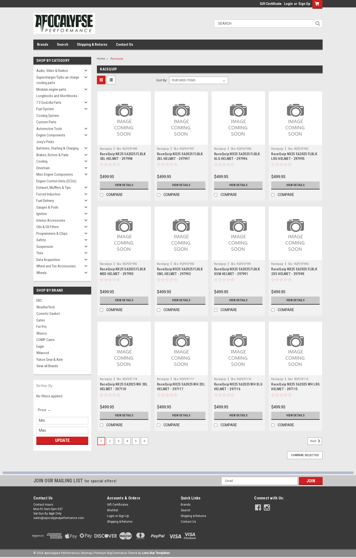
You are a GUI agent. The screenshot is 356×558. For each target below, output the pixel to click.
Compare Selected (305, 455)
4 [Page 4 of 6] (127, 441)
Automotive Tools (49, 129)
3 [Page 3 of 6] (118, 441)
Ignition (41, 214)
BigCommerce (117, 553)
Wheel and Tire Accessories (56, 266)
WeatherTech (45, 307)
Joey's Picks (45, 142)
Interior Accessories (50, 220)
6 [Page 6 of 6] (144, 441)
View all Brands (47, 366)
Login (288, 4)
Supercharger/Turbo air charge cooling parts (57, 80)
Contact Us (124, 44)
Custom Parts (46, 122)
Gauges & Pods (47, 207)
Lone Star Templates (156, 553)
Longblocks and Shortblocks (56, 96)
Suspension (44, 246)
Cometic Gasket (48, 313)
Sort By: (161, 80)
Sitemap (86, 553)
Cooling (41, 161)
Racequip (117, 58)
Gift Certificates (117, 504)
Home (101, 58)
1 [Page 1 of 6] (101, 441)
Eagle (40, 346)
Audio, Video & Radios (52, 70)
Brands (42, 44)
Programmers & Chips (51, 233)
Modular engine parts (51, 89)
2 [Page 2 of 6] (110, 441)
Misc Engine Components (54, 174)
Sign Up (304, 4)
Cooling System (47, 115)
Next (316, 441)
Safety (41, 240)
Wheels (41, 273)
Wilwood (42, 353)
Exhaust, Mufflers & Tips (53, 187)
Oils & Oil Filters (47, 227)
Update (62, 440)
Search (62, 44)
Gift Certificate (271, 4)
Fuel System (45, 109)
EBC (39, 300)
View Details (124, 185)
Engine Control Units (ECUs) (56, 181)
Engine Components (50, 135)
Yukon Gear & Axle (49, 359)
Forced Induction (48, 194)
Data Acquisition (48, 260)
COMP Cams (45, 340)
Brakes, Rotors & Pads (52, 155)
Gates (40, 320)
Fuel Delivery (45, 200)
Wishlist (112, 510)
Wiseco (41, 333)
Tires (39, 253)
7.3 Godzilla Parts (48, 102)
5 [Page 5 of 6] (136, 441)
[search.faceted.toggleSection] (44, 410)
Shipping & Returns (92, 44)
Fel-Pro (41, 326)
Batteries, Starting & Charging (57, 148)
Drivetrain (43, 168)
